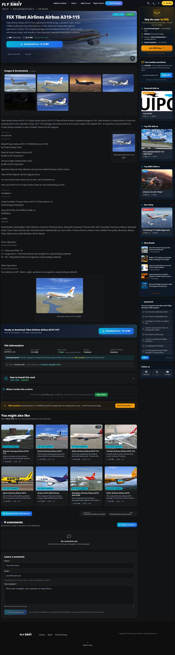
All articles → (157, 293)
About (50, 635)
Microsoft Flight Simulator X (23, 9)
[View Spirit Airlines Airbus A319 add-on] (17, 485)
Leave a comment (127, 525)
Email (7, 571)
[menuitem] (114, 3)
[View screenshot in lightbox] (132, 58)
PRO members (79, 358)
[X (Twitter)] (157, 373)
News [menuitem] (74, 3)
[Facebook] (146, 373)
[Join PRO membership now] (156, 48)
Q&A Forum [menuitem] (85, 3)
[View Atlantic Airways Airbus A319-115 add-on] (17, 444)
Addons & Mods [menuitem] (61, 3)
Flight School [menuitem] (98, 3)
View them (101, 395)
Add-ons (5, 9)
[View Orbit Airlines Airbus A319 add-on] (121, 485)
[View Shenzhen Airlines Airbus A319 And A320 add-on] (86, 486)
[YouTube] (167, 373)
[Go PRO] (167, 3)
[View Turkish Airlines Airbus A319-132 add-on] (121, 443)
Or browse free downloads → (157, 53)
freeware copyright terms (51, 365)
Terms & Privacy (61, 635)
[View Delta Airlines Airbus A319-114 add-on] (86, 443)
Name (7, 561)
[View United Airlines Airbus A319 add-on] (52, 443)
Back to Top (87, 644)
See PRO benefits (125, 405)
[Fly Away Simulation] (12, 3)
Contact (42, 635)
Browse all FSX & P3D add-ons (16, 514)
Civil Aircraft (43, 9)
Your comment (10, 584)
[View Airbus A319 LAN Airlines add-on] (52, 485)
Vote (145, 357)
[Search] (148, 3)
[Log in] (159, 3)
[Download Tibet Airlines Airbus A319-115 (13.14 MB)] (34, 44)
